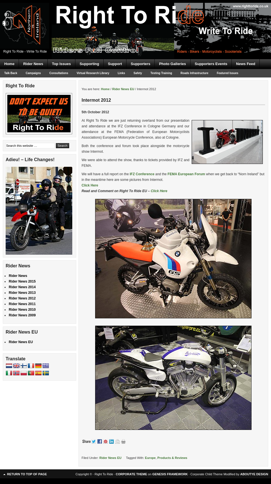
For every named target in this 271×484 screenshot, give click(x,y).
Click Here (90, 185)
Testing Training (161, 73)
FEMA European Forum (187, 174)
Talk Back (10, 73)
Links (121, 73)
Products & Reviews (172, 457)
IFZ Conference (142, 174)
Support (115, 64)
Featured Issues (227, 73)
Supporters (140, 64)
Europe (150, 457)
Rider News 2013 (22, 293)
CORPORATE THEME (131, 474)
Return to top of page (27, 474)
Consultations (58, 73)
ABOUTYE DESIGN (254, 474)
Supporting (89, 64)
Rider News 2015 (22, 281)
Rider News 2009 (22, 315)
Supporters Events (211, 64)
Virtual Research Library (93, 73)
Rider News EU (110, 457)
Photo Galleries (172, 64)
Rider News (33, 64)
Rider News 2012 (22, 298)
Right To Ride (135, 20)
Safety (138, 73)
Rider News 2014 (22, 287)
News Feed (245, 64)
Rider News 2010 (22, 310)
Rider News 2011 (22, 304)
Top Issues (61, 64)
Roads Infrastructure (194, 73)
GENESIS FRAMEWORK (170, 474)
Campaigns (33, 73)
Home (9, 64)
